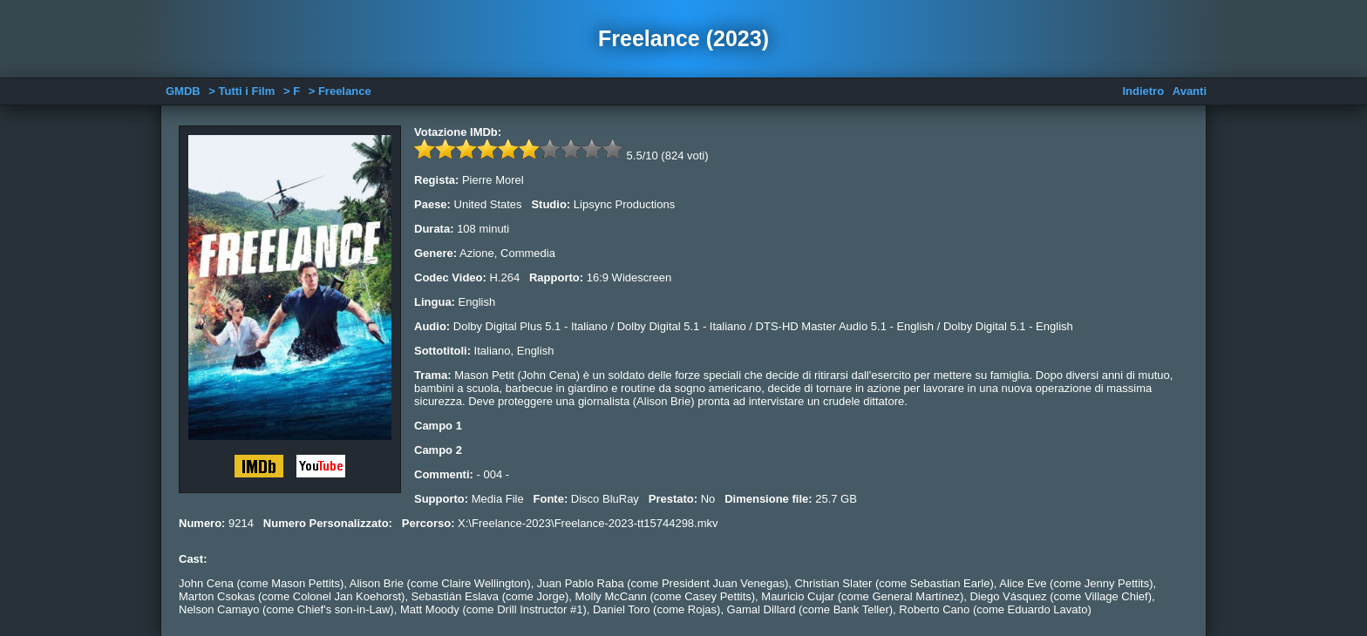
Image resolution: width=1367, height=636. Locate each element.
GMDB (183, 91)
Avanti (1190, 91)
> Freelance (340, 91)
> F (291, 91)
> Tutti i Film (241, 91)
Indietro (1143, 91)
